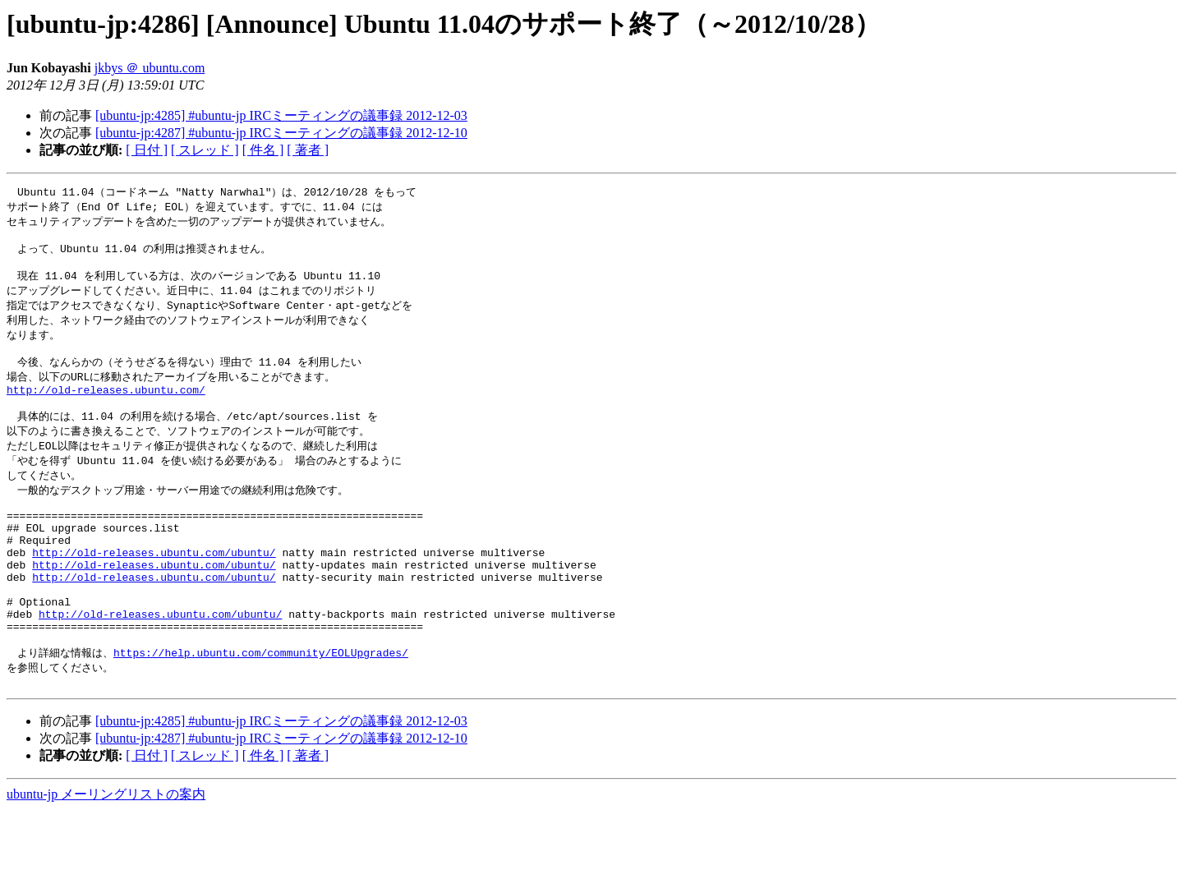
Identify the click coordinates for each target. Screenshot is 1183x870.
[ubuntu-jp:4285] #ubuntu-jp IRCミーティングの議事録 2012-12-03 (281, 115)
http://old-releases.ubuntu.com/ (106, 408)
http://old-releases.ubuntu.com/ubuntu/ (153, 590)
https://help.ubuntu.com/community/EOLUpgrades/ (260, 709)
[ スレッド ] (205, 150)
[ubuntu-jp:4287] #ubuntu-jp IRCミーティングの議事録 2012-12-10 (281, 133)
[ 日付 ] (147, 150)
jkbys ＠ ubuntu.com (149, 68)
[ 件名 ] (263, 150)
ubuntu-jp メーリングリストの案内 (106, 854)
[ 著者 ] (308, 150)
